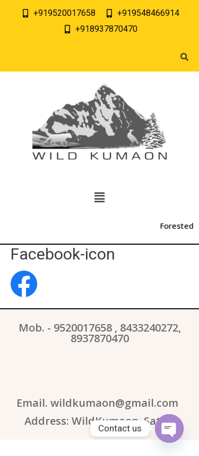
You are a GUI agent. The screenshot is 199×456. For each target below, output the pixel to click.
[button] (99, 198)
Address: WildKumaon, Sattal (99, 421)
